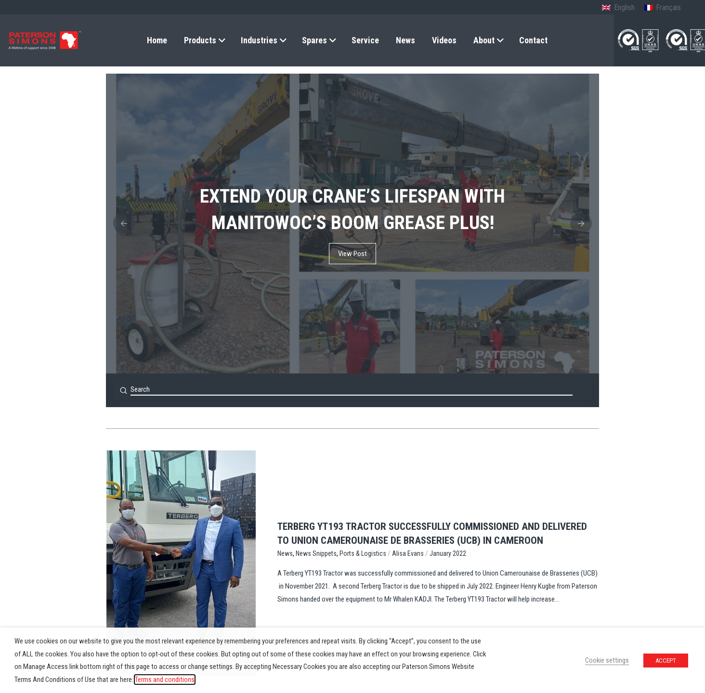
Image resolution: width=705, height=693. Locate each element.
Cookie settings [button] (607, 660)
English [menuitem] (624, 7)
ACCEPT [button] (665, 660)
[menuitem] (618, 8)
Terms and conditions (165, 679)
